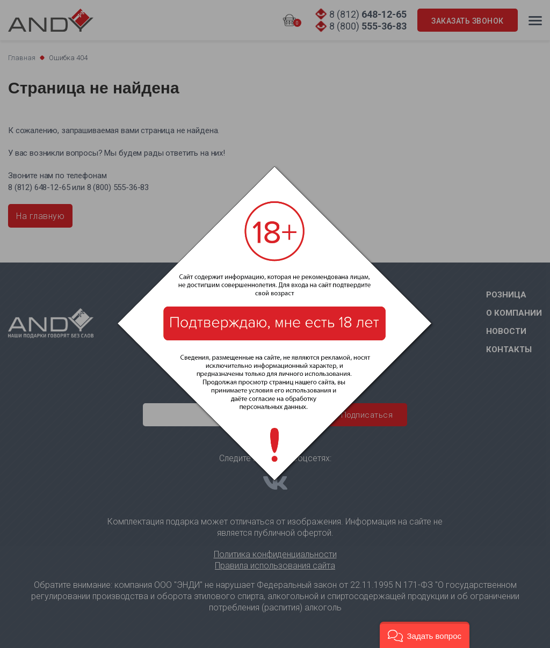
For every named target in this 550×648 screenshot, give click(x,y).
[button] (424, 635)
